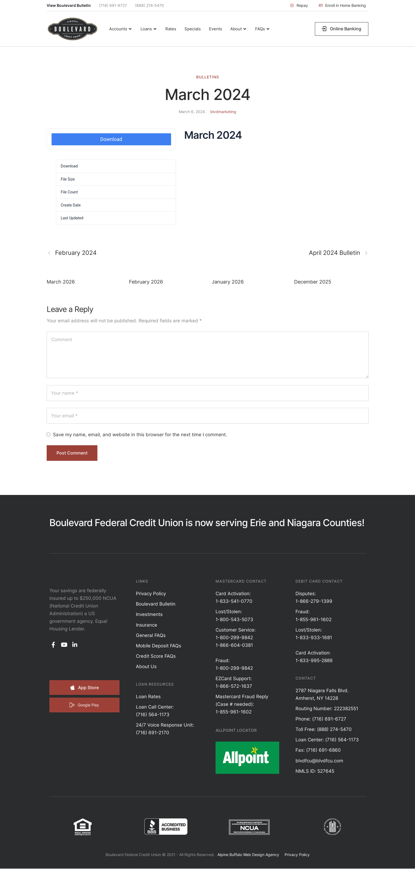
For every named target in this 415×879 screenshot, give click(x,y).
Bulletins (207, 77)
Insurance (146, 625)
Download (111, 139)
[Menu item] (120, 29)
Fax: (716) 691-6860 (318, 750)
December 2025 (312, 282)
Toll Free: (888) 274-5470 (323, 729)
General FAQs (151, 635)
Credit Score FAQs (156, 656)
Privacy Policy (151, 593)
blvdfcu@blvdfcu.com (319, 760)
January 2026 (228, 282)
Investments (149, 614)
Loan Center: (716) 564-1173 (327, 739)
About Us (146, 666)
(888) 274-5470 (149, 5)
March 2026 (61, 282)
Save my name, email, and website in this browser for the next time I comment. (140, 434)
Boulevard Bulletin (155, 604)
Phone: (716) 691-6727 (320, 719)
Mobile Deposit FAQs (158, 645)
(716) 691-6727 (113, 5)
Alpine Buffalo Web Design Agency (248, 854)
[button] (299, 5)
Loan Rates (148, 696)
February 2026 (146, 282)
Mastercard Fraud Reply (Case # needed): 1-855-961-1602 (242, 704)
